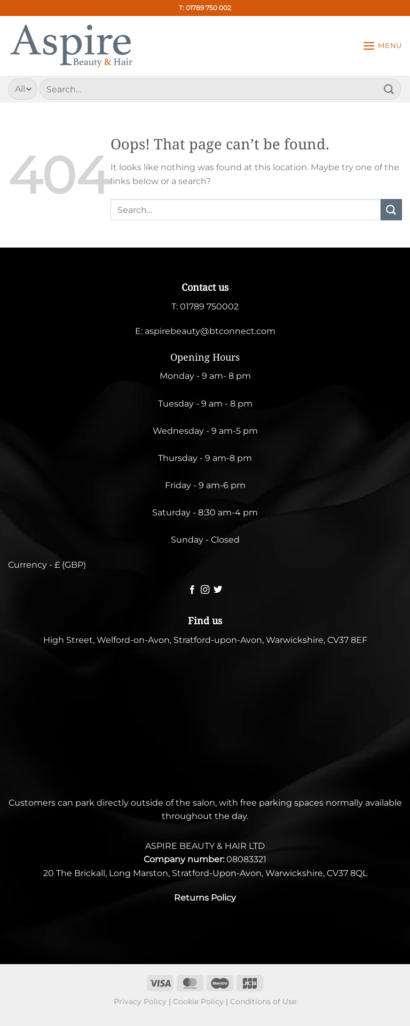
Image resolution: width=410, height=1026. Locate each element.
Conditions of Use (263, 1001)
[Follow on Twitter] (218, 590)
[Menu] (382, 46)
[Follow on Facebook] (191, 590)
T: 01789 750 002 (205, 8)
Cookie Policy (198, 1001)
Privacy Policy (140, 1001)
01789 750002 (209, 306)
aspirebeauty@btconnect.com (210, 331)
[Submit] (389, 88)
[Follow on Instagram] (205, 590)
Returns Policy (205, 898)
